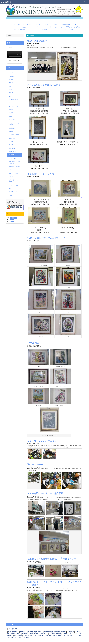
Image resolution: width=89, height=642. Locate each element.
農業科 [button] (38, 24)
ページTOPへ (13, 629)
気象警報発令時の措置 (14, 166)
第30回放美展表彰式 (37, 41)
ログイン (85, 2)
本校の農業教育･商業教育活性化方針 (55, 632)
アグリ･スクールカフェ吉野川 (34, 635)
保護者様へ (24, 27)
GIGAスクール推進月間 (20, 29)
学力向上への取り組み (14, 158)
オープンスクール (13, 27)
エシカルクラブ (69, 29)
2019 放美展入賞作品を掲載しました (46, 238)
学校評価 (11, 113)
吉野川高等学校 (6, 2)
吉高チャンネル (59, 27)
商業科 (11, 86)
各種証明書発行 (13, 128)
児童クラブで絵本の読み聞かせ (43, 441)
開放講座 (11, 109)
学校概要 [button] (29, 24)
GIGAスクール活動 (48, 27)
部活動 (11, 89)
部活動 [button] (56, 24)
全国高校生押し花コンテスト (42, 174)
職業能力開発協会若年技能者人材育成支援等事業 (51, 558)
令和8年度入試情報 (67, 24)
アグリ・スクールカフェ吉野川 (14, 123)
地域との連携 (12, 151)
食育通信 (24, 634)
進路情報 (11, 131)
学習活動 (11, 144)
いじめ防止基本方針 (14, 134)
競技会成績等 (12, 119)
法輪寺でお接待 (35, 464)
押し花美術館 (12, 155)
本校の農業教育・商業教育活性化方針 (14, 162)
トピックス (21, 24)
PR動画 (10, 195)
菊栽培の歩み (12, 148)
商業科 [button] (47, 24)
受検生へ (77, 24)
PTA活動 (11, 141)
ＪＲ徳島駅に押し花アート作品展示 (45, 493)
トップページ (12, 24)
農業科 (11, 82)
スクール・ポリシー (36, 27)
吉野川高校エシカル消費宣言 (73, 27)
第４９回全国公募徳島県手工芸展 (44, 84)
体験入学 (11, 96)
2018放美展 (33, 342)
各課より (11, 92)
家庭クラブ (44, 29)
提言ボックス (12, 138)
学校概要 (11, 79)
